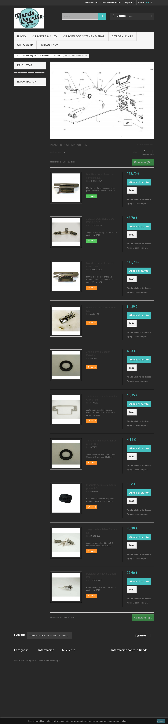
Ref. (88, 181)
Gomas (17, 683)
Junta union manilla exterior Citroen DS (101, 398)
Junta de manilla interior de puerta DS (101, 442)
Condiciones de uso (28, 102)
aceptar (160, 721)
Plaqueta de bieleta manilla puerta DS (101, 487)
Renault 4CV (49, 44)
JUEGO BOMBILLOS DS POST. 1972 (100, 220)
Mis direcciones (69, 666)
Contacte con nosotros (111, 2)
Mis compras (68, 655)
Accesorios (19, 687)
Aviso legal (24, 98)
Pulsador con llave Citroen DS (101, 575)
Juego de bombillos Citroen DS (101, 531)
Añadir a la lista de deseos (139, 199)
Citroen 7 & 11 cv (44, 36)
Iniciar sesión (91, 2)
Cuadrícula (145, 152)
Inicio (21, 36)
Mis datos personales (72, 670)
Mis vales (66, 674)
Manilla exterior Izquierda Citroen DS (100, 265)
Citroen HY (25, 44)
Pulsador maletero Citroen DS (101, 309)
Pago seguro (24, 111)
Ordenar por (55, 152)
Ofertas (17, 699)
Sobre (22, 107)
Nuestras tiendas (26, 116)
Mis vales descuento (71, 662)
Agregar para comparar (137, 203)
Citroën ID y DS (123, 36)
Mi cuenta (68, 650)
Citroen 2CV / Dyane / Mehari (84, 36)
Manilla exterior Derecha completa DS (100, 176)
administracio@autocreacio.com (136, 675)
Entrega (22, 93)
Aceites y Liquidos (22, 695)
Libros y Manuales (22, 691)
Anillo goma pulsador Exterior (98, 353)
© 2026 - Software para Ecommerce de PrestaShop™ (37, 716)
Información (27, 85)
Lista (152, 152)
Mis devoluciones (70, 659)
